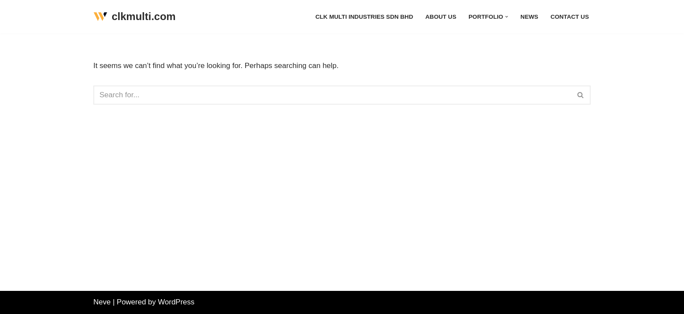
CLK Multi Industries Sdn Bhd (364, 17)
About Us (440, 17)
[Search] (332, 95)
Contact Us (570, 17)
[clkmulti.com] (134, 17)
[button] (506, 16)
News (529, 17)
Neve (102, 302)
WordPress (176, 302)
